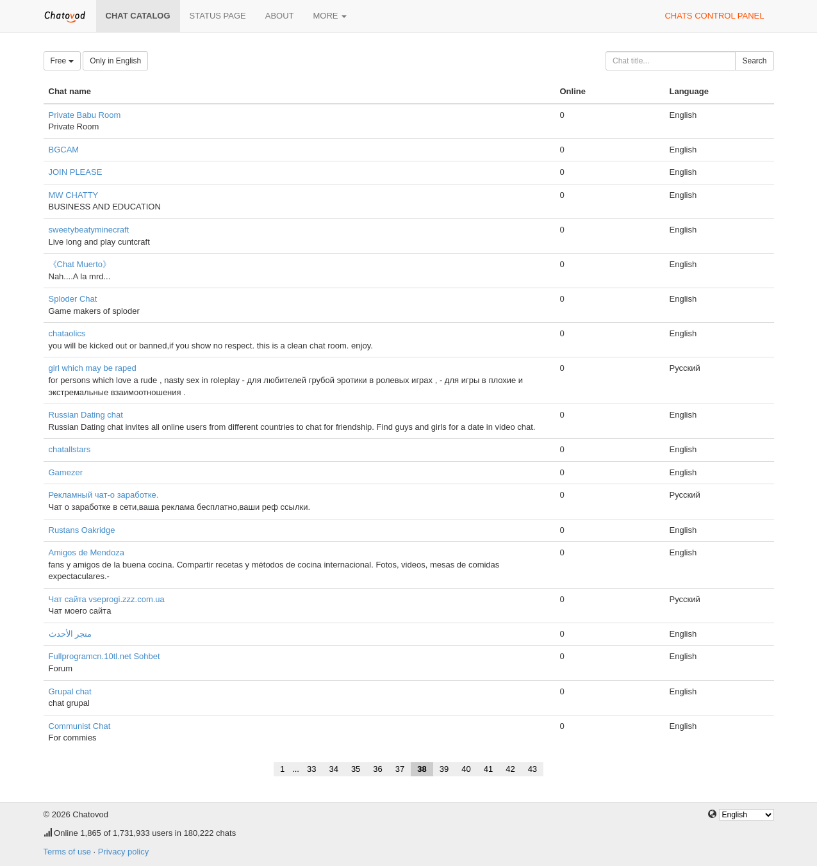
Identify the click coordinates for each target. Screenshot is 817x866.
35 (355, 769)
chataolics (67, 333)
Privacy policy (123, 851)
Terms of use (67, 851)
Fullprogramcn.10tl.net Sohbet (104, 656)
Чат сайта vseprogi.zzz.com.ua (107, 599)
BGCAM (64, 149)
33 (311, 769)
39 (444, 769)
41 (488, 769)
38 (421, 769)
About (279, 15)
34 (333, 769)
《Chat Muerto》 (80, 264)
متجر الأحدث (70, 634)
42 (510, 769)
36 (377, 769)
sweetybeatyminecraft (89, 229)
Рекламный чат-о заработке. (104, 495)
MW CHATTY (74, 195)
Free (62, 60)
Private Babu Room (85, 115)
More (330, 15)
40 (465, 769)
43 (532, 769)
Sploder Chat (73, 299)
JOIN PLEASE (76, 172)
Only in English (115, 60)
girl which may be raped (92, 368)
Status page (218, 15)
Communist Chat (80, 726)
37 (399, 769)
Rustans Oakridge (82, 530)
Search (754, 60)
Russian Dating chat (86, 415)
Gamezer (66, 472)
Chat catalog (138, 15)
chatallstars (70, 449)
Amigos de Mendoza (87, 552)
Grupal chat (70, 691)
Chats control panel (714, 15)
